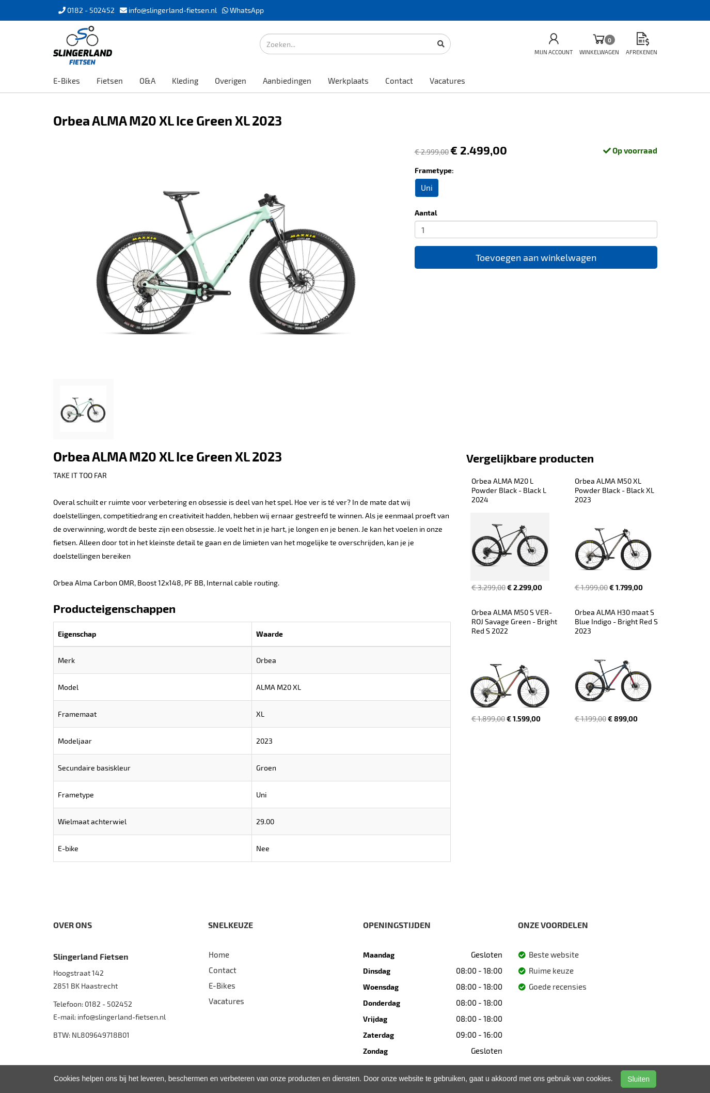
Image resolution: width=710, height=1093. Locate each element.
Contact (399, 80)
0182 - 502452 (108, 1003)
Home (219, 954)
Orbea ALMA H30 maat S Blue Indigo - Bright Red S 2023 (617, 621)
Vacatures (447, 80)
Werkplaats (348, 80)
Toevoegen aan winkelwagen (536, 257)
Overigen (230, 80)
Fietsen (110, 80)
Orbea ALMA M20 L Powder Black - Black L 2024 (509, 490)
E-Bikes (66, 80)
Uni (427, 187)
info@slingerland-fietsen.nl (121, 1016)
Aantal (426, 212)
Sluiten (638, 1079)
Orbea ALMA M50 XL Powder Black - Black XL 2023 (615, 490)
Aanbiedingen (287, 80)
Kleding (185, 80)
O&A (147, 80)
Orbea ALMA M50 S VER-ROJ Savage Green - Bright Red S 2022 (515, 621)
